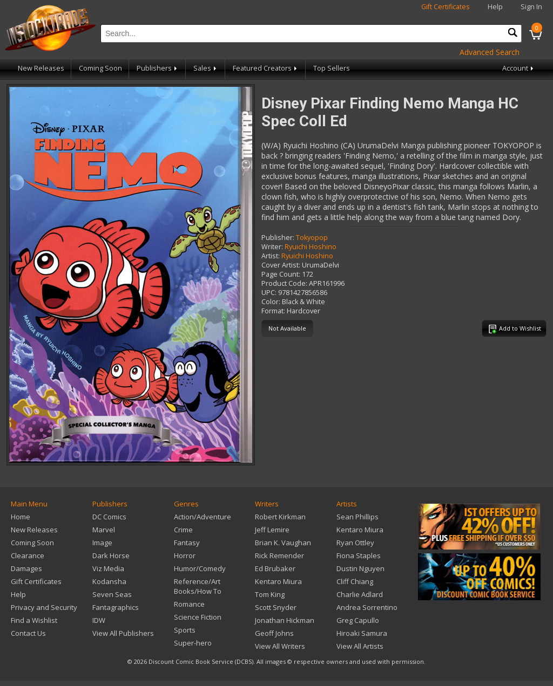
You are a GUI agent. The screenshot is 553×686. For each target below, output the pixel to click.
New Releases (41, 68)
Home (20, 517)
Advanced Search (490, 52)
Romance (189, 604)
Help (495, 6)
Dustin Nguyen (360, 568)
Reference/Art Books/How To (197, 586)
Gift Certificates (445, 6)
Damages (26, 568)
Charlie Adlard (359, 594)
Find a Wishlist (34, 620)
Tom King (270, 594)
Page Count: (280, 274)
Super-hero (193, 643)
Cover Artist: (280, 265)
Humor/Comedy (200, 568)
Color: (270, 301)
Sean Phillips (357, 517)
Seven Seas (112, 594)
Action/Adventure (202, 517)
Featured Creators (266, 68)
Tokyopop (312, 237)
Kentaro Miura (278, 581)
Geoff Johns (274, 633)
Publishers (158, 68)
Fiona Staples (358, 555)
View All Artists (359, 646)
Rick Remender (279, 555)
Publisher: (277, 237)
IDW (98, 620)
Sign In (531, 6)
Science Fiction (197, 617)
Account (518, 68)
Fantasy (187, 542)
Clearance (27, 555)
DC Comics (109, 517)
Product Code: (284, 283)
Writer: (272, 246)
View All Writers (280, 646)
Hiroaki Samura (361, 633)
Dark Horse (111, 555)
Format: (273, 310)
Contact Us (28, 633)
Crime (183, 529)
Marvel (103, 529)
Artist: (270, 255)
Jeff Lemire (272, 529)
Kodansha (109, 581)
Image (102, 542)
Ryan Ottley (355, 542)
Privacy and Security (44, 607)
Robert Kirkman (280, 517)
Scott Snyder (275, 607)
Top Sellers (331, 68)
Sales (205, 68)
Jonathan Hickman (284, 620)
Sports (184, 630)
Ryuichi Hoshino (310, 246)
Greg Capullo (357, 620)
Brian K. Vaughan (283, 542)
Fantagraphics (115, 607)
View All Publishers (123, 633)
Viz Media (108, 568)
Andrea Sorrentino (366, 607)
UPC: (268, 292)
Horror (184, 555)
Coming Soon (100, 68)
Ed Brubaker (275, 568)
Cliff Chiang (354, 581)
